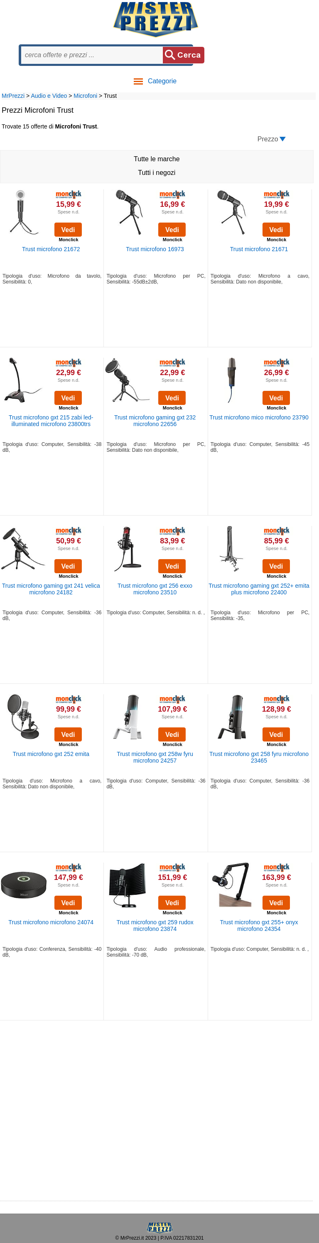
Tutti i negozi (156, 172)
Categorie (155, 81)
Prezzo (268, 139)
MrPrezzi (13, 95)
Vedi (68, 229)
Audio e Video (49, 95)
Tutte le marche (157, 158)
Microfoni (85, 95)
